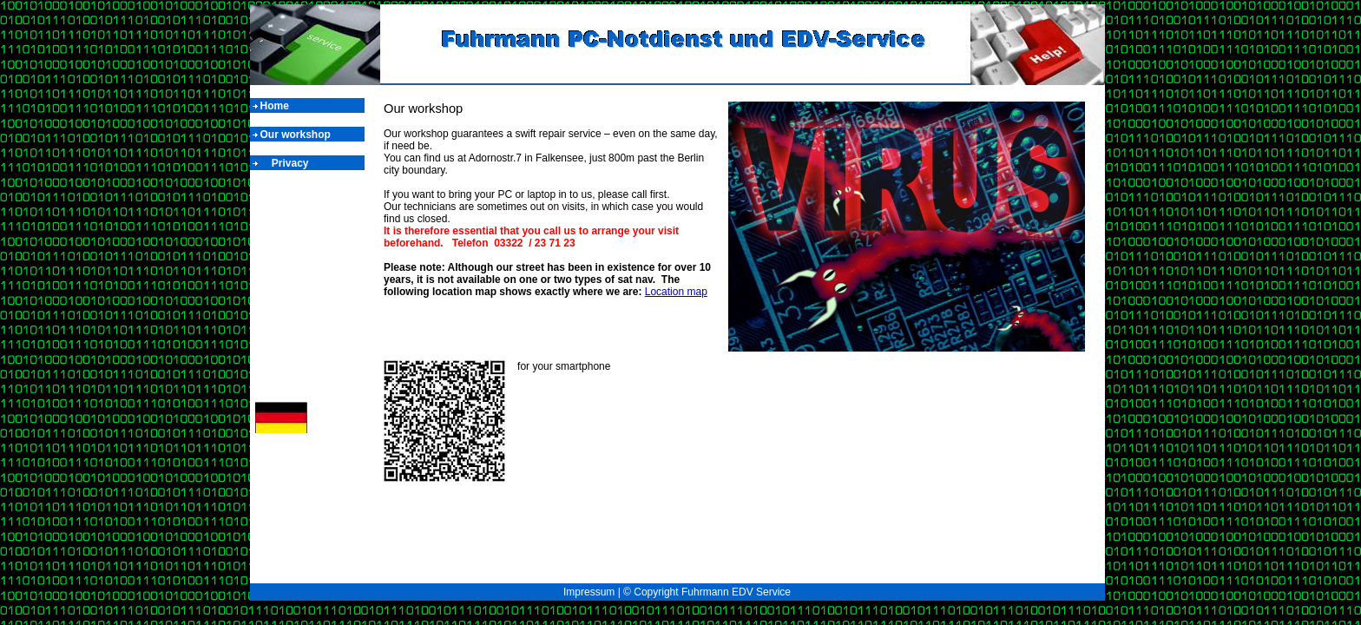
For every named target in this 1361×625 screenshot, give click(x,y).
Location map (676, 292)
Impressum (589, 592)
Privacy (286, 163)
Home (276, 106)
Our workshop (295, 134)
